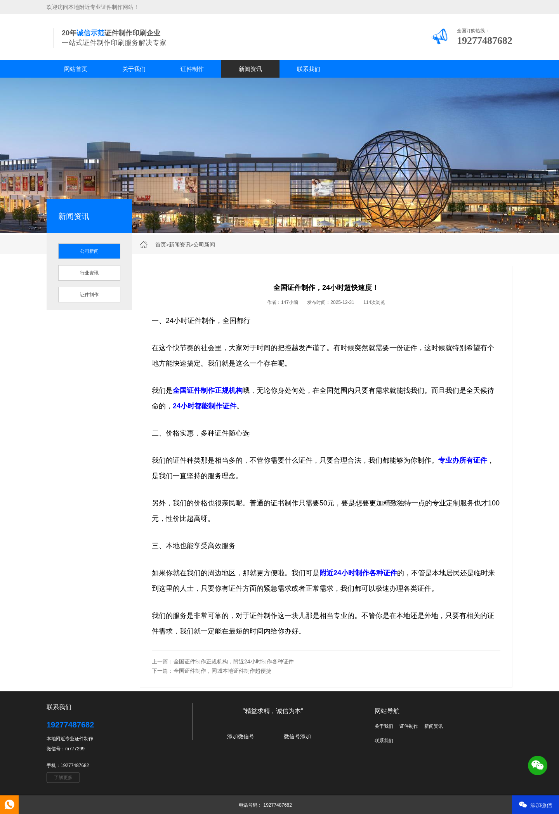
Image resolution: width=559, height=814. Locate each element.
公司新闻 (204, 244)
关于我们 (134, 69)
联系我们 (308, 69)
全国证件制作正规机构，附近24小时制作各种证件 (234, 661)
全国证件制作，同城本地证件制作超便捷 (222, 671)
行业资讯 (89, 273)
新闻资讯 (250, 69)
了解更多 (63, 777)
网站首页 (75, 69)
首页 (160, 244)
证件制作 (192, 69)
